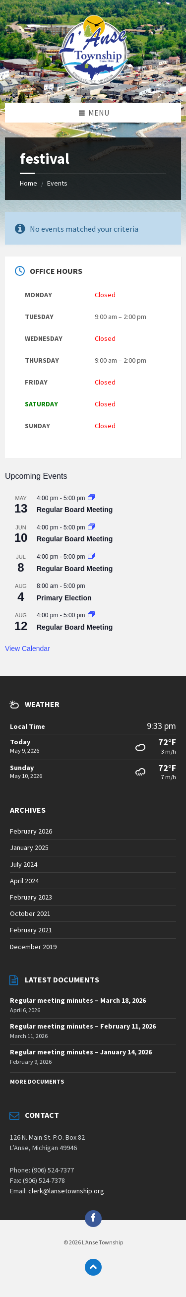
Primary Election (64, 598)
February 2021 (31, 929)
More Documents (37, 1081)
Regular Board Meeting (75, 510)
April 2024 (24, 880)
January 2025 (29, 847)
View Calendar (27, 648)
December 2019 (33, 946)
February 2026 (31, 831)
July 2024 (23, 864)
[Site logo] (93, 83)
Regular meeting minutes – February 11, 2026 (83, 1026)
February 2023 (31, 897)
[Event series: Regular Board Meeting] (91, 498)
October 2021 (30, 913)
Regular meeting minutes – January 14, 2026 (81, 1051)
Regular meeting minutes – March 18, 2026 (78, 1000)
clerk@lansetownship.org (66, 1190)
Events (57, 183)
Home (28, 183)
